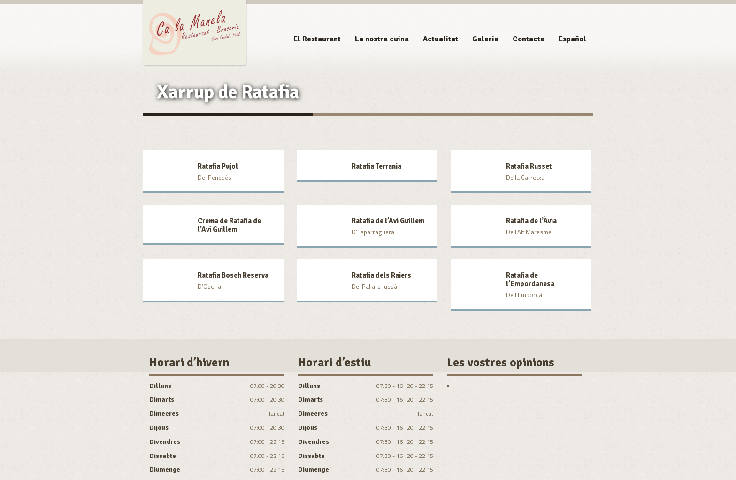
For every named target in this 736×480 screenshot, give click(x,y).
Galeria (485, 39)
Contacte (528, 39)
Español (572, 39)
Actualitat (440, 39)
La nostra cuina (382, 39)
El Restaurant (317, 39)
